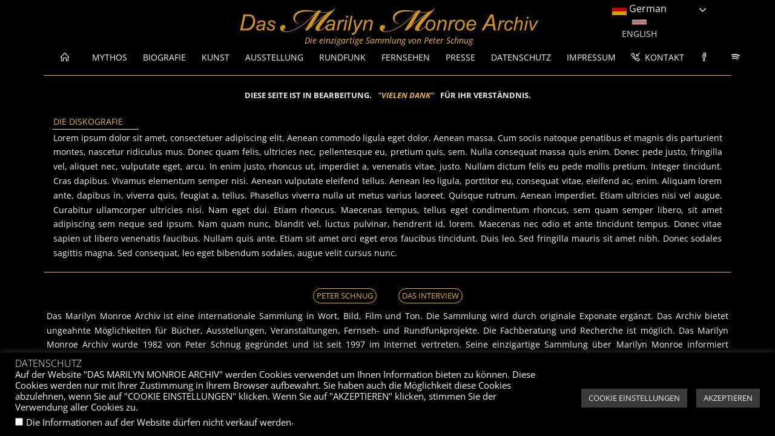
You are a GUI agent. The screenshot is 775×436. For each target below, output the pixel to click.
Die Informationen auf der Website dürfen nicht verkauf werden (158, 422)
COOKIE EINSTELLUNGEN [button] (634, 397)
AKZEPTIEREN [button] (728, 397)
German (639, 9)
